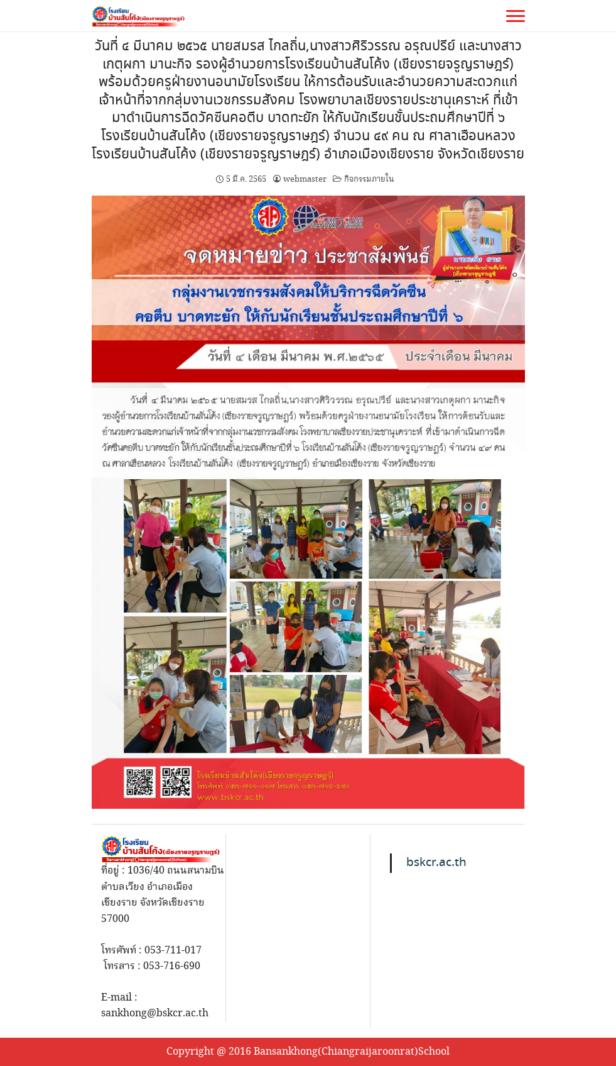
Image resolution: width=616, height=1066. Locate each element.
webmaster (305, 179)
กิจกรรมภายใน (369, 179)
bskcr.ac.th (436, 863)
